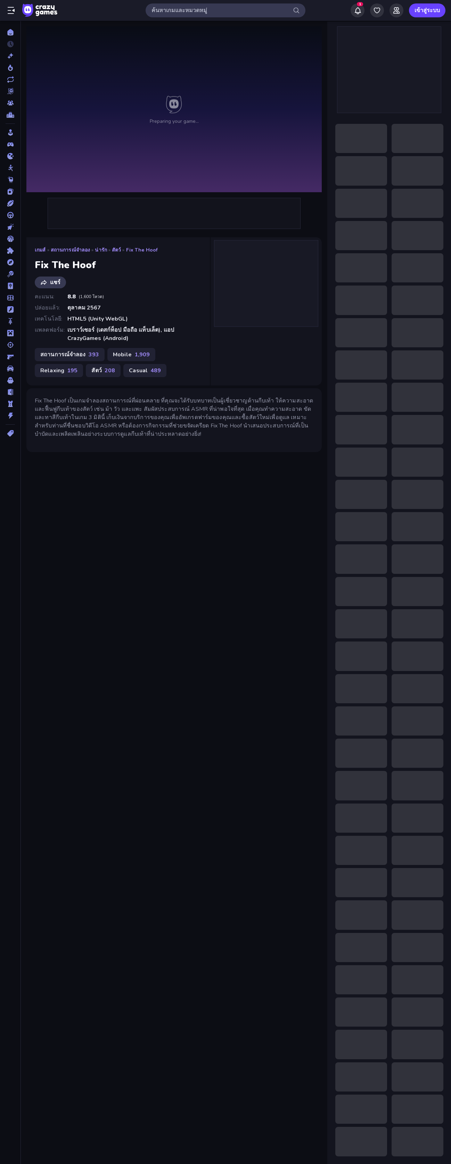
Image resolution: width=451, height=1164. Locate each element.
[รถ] (10, 368)
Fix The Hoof (142, 250)
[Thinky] (10, 180)
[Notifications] (357, 10)
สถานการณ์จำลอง (70, 250)
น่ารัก (101, 250)
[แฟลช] (10, 309)
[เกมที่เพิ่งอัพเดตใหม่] (10, 79)
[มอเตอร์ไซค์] (10, 321)
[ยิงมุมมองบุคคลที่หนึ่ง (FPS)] (10, 357)
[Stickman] (10, 168)
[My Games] (377, 10)
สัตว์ (116, 250)
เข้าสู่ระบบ (427, 10)
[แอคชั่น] (10, 416)
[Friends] (396, 10)
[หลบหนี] (10, 392)
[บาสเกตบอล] (10, 239)
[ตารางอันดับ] (10, 115)
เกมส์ (40, 250)
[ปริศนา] (10, 250)
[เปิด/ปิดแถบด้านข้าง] (11, 10)
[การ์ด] (10, 191)
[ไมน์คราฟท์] (10, 333)
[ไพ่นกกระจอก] (10, 286)
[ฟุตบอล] (10, 298)
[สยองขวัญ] (10, 380)
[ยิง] (10, 345)
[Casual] (10, 132)
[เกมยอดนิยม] (10, 68)
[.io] (10, 156)
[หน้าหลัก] (10, 32)
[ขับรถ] (10, 215)
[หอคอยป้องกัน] (10, 404)
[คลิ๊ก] (10, 227)
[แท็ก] (10, 433)
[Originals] (10, 91)
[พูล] (10, 274)
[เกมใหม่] (10, 56)
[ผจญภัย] (10, 262)
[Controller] (10, 144)
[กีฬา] (10, 203)
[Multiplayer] (10, 103)
